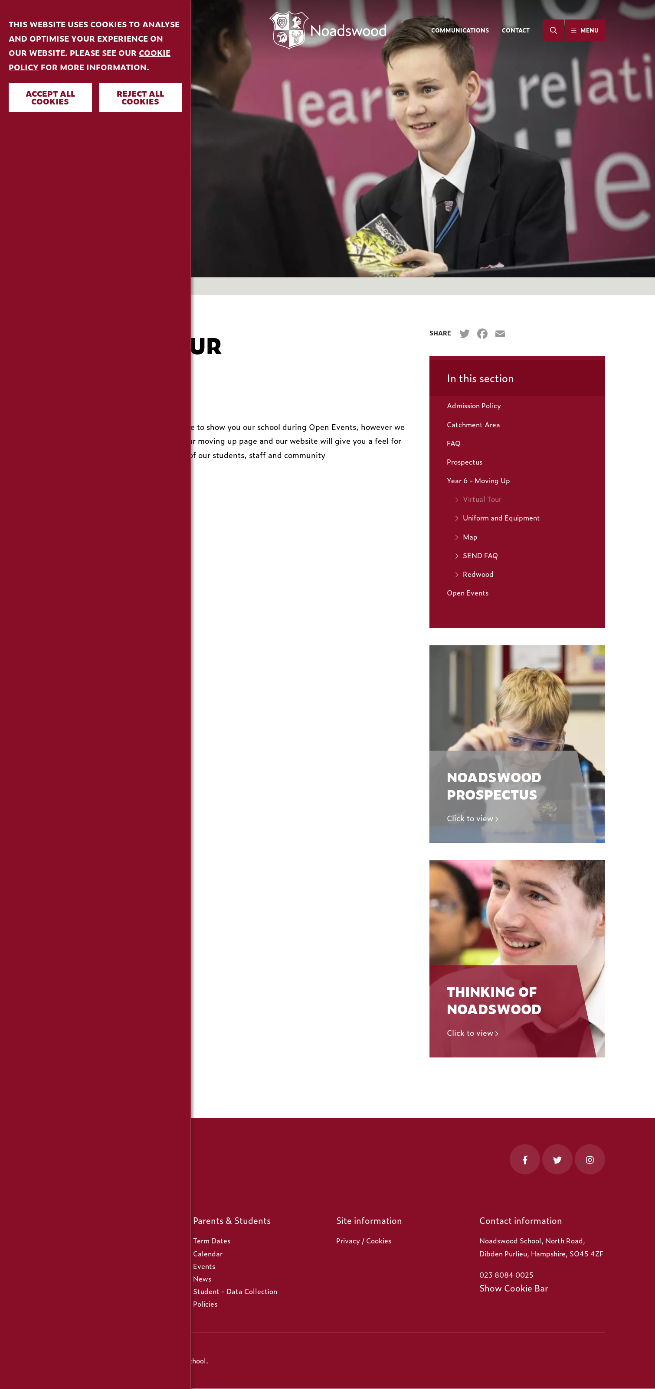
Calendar (208, 1253)
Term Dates (211, 1240)
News (202, 1278)
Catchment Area (473, 424)
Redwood (478, 574)
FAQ (454, 443)
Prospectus (464, 461)
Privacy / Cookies (363, 1240)
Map (470, 536)
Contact (516, 30)
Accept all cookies (50, 97)
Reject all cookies (140, 97)
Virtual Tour (482, 499)
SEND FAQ (480, 555)
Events (204, 1266)
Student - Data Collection (235, 1291)
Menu (589, 30)
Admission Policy (474, 405)
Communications (460, 30)
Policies (205, 1303)
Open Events (467, 592)
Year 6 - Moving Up (478, 480)
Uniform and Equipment (501, 517)
